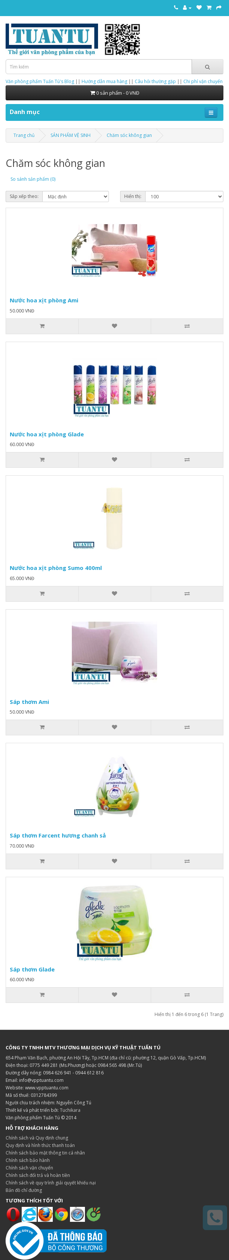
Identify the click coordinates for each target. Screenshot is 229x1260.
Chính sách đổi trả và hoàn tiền (38, 1175)
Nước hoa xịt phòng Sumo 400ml (56, 567)
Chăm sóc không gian (129, 135)
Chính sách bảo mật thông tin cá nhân (45, 1153)
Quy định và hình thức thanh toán (40, 1145)
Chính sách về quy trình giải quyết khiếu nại (51, 1183)
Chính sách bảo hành (28, 1160)
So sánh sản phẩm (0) (32, 179)
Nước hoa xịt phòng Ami (44, 300)
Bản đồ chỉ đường (24, 1190)
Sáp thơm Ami (29, 701)
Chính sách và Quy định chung (37, 1138)
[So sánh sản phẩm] (187, 326)
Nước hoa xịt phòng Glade (47, 434)
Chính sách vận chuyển (29, 1168)
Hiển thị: (132, 196)
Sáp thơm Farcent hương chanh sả (58, 835)
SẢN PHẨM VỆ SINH (71, 135)
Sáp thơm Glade (32, 969)
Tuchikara (70, 1110)
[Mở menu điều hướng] (211, 112)
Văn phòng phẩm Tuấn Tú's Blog (40, 81)
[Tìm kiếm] (207, 66)
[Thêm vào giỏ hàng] (42, 326)
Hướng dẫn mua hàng (104, 81)
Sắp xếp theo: (24, 196)
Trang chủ (23, 135)
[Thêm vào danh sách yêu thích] (114, 326)
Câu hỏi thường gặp (155, 81)
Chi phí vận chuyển (203, 81)
